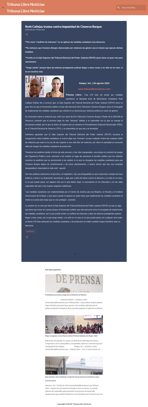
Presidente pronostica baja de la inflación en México (65, 295)
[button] (26, 34)
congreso (30, 231)
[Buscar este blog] (133, 7)
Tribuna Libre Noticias (26, 4)
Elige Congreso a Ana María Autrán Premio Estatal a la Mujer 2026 (71, 336)
